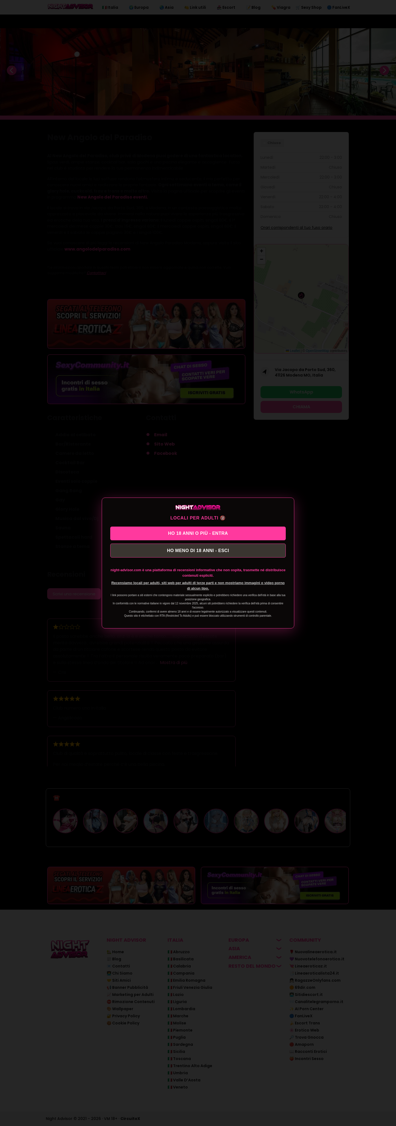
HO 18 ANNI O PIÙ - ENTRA (198, 532)
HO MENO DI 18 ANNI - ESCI (198, 550)
